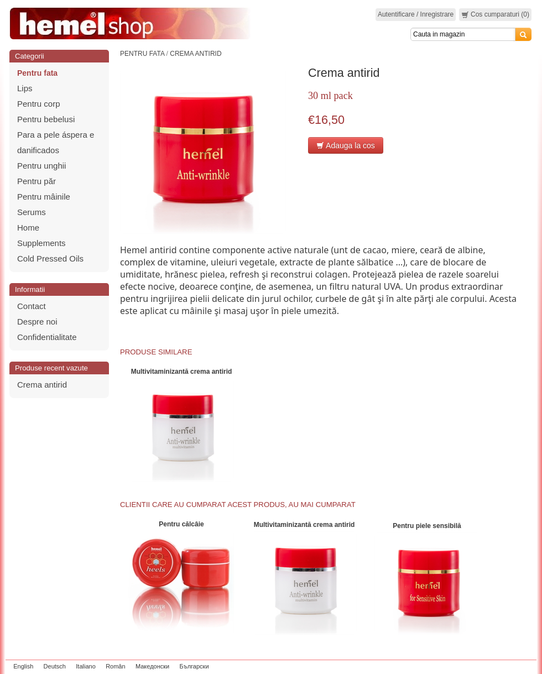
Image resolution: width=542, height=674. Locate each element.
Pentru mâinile (43, 196)
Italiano (85, 666)
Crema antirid (42, 384)
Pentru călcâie (181, 524)
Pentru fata (37, 73)
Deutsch (55, 666)
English (23, 666)
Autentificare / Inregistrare (416, 14)
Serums (31, 212)
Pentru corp (38, 103)
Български (194, 666)
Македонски (152, 666)
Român (115, 666)
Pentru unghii (41, 165)
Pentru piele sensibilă (427, 526)
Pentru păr (36, 181)
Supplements (41, 243)
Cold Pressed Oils (50, 258)
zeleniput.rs (518, 666)
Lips (25, 88)
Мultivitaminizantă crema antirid (181, 371)
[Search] (462, 34)
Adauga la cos (345, 145)
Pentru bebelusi (46, 119)
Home (28, 227)
